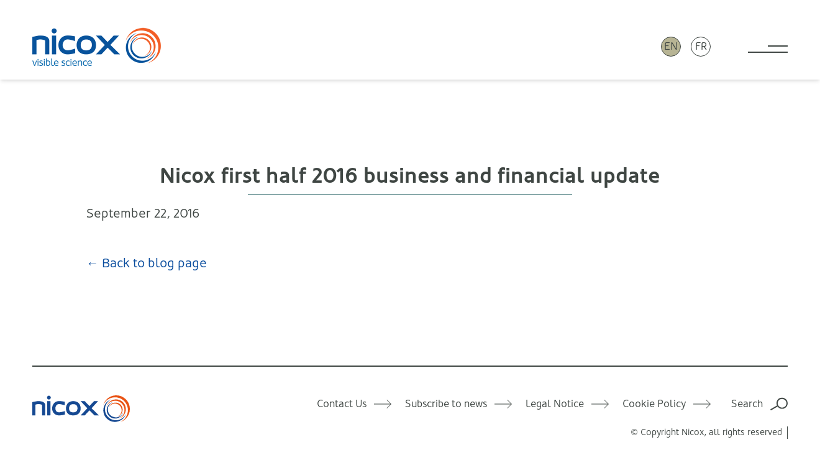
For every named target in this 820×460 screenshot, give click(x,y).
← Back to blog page (146, 263)
